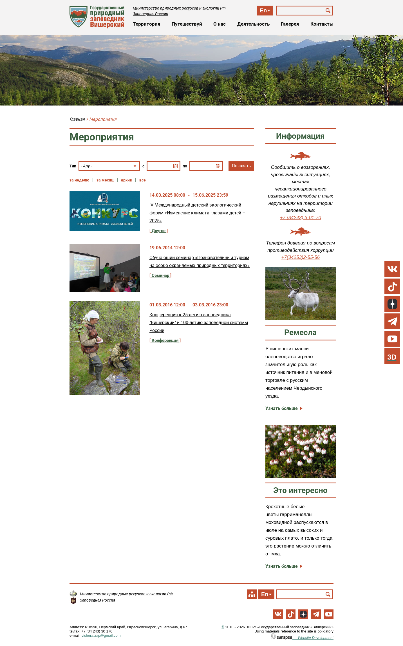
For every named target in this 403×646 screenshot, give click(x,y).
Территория (146, 24)
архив (126, 180)
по (185, 166)
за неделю (79, 180)
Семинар (160, 275)
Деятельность (253, 24)
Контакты (321, 24)
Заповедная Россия (150, 14)
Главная (77, 119)
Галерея (290, 24)
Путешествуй (187, 24)
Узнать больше (281, 408)
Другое (158, 230)
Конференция (165, 340)
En (263, 10)
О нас (219, 24)
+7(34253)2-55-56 (300, 257)
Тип (73, 166)
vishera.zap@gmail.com (101, 635)
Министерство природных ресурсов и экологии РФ (179, 8)
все (142, 180)
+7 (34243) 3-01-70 (300, 217)
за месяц (105, 180)
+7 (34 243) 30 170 (96, 631)
